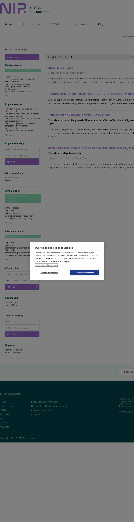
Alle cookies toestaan (85, 273)
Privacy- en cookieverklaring (46, 265)
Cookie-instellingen (49, 273)
